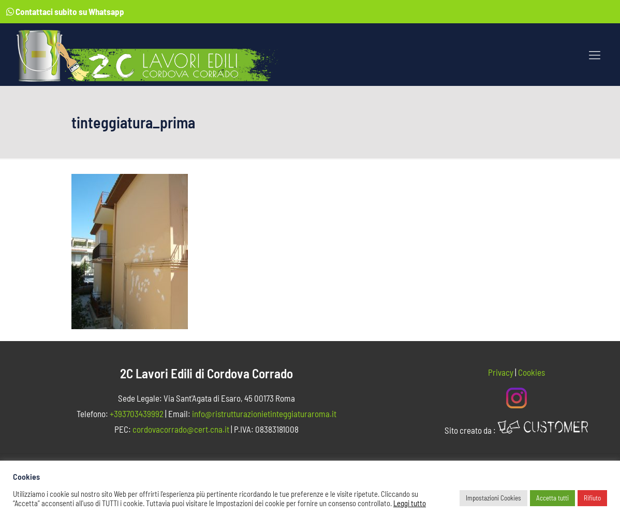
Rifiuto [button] (592, 498)
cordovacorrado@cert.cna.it (180, 429)
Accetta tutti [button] (552, 498)
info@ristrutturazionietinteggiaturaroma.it (264, 413)
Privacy (500, 372)
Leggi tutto (409, 503)
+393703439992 (137, 413)
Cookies (531, 372)
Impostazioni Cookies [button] (493, 498)
